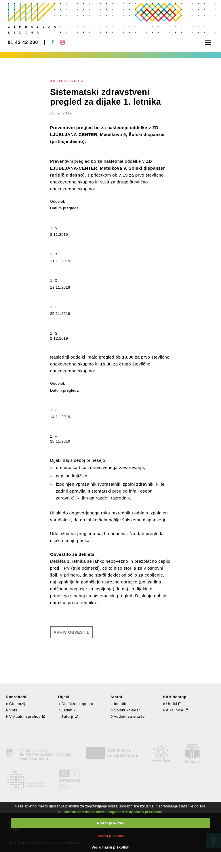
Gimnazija (17, 704)
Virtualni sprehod (23, 716)
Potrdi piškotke (110, 823)
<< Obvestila (67, 81)
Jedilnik (67, 710)
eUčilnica (173, 710)
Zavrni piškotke (110, 836)
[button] (208, 42)
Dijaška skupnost (75, 704)
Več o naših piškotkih (110, 847)
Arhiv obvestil (71, 632)
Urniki (170, 704)
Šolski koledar (125, 710)
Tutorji (65, 716)
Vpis (11, 710)
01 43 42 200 (23, 42)
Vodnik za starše (127, 716)
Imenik (118, 704)
